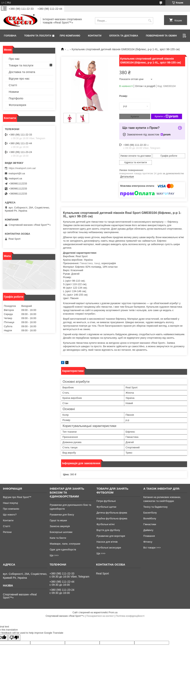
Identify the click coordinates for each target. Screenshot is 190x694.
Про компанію (70, 35)
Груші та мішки (58, 520)
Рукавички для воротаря (111, 535)
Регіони (7, 532)
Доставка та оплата (22, 72)
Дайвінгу (148, 530)
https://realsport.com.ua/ (22, 168)
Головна (10, 35)
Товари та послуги (37, 35)
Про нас (14, 58)
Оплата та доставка (123, 35)
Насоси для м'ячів (107, 541)
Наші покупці (10, 502)
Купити (135, 116)
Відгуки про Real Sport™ (17, 497)
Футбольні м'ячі (106, 524)
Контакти (95, 35)
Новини (14, 91)
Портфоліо (16, 98)
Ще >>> (54, 555)
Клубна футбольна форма (112, 518)
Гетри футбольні (106, 501)
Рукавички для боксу (62, 514)
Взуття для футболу (108, 530)
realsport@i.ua (17, 173)
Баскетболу (150, 512)
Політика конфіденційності (130, 616)
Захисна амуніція (60, 526)
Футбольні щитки (106, 506)
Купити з (166, 116)
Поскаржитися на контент (100, 616)
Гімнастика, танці (90, 263)
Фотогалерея (17, 105)
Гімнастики (149, 524)
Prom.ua (113, 612)
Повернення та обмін (161, 35)
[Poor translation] (14, 637)
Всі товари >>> (152, 547)
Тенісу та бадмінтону (155, 506)
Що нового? (9, 514)
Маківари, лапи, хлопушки (65, 543)
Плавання (149, 535)
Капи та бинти (58, 537)
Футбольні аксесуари (109, 547)
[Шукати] (149, 20)
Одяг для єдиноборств (63, 549)
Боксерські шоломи (61, 532)
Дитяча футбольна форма (112, 512)
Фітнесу (147, 541)
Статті (13, 85)
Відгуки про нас (19, 78)
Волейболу (149, 518)
